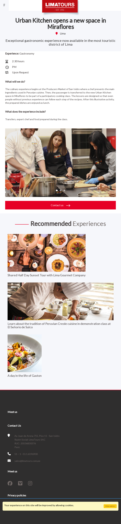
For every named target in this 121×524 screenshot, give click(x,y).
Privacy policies (17, 495)
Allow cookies (110, 506)
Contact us (60, 205)
